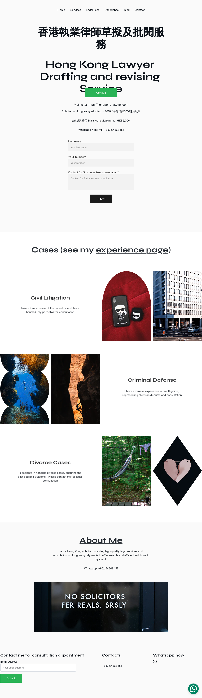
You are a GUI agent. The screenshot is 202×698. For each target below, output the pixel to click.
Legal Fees (92, 10)
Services (75, 10)
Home (61, 10)
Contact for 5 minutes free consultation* (93, 178)
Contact (140, 10)
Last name (74, 147)
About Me (101, 541)
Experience (112, 10)
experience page (130, 250)
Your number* (77, 162)
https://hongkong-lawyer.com (108, 104)
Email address (8, 661)
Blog (127, 10)
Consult (101, 92)
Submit (101, 205)
